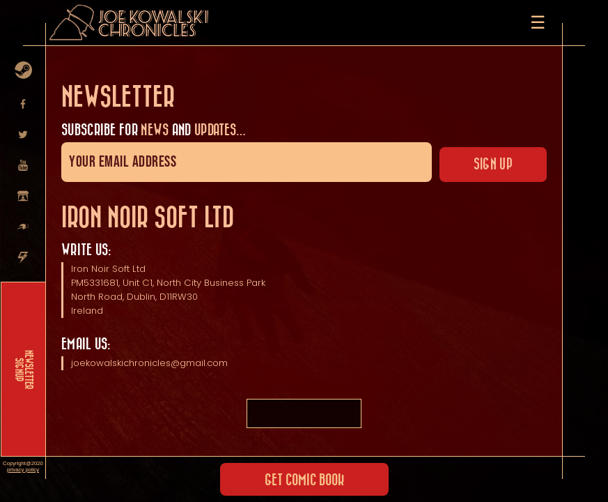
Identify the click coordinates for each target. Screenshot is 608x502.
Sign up (493, 164)
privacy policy (23, 469)
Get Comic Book (304, 480)
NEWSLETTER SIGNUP (23, 369)
